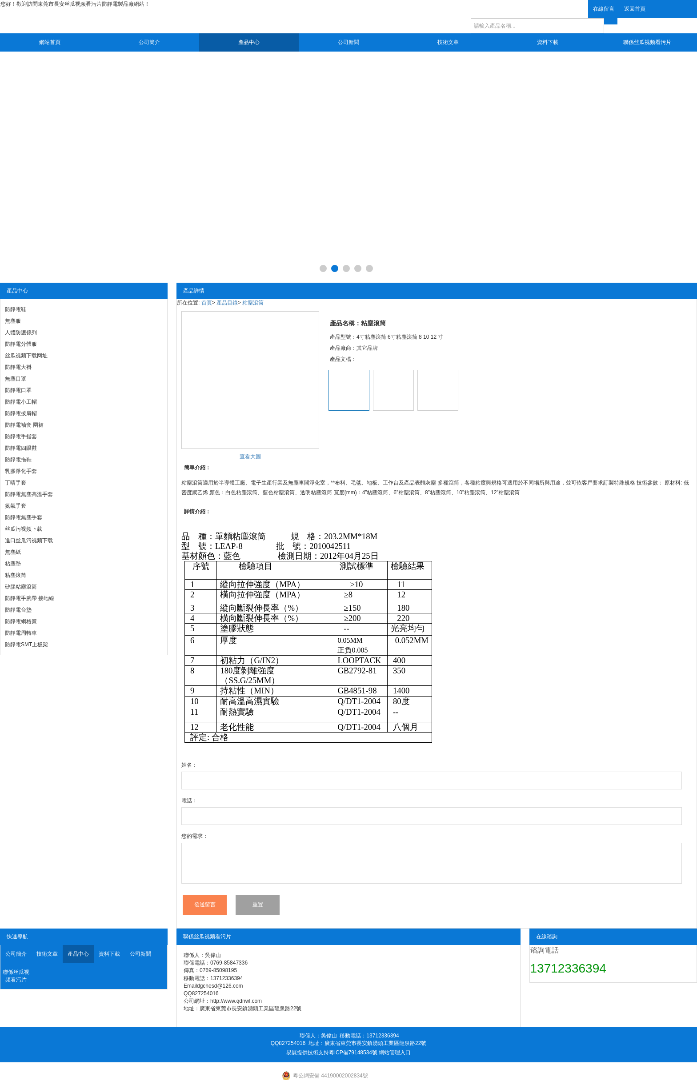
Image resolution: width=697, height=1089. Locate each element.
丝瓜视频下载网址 (26, 355)
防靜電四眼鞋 (21, 448)
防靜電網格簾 (21, 621)
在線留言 (603, 9)
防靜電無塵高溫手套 (29, 494)
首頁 (206, 303)
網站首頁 (49, 42)
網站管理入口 (395, 1052)
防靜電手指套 (21, 436)
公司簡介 (149, 42)
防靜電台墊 (18, 610)
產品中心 (249, 42)
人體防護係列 (21, 332)
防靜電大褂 (18, 367)
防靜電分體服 (21, 344)
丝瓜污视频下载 (23, 529)
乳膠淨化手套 (21, 471)
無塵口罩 (15, 379)
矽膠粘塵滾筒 (21, 587)
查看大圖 (250, 456)
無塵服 (13, 321)
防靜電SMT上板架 (26, 644)
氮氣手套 (15, 506)
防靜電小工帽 (21, 402)
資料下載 (547, 42)
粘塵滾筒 (15, 575)
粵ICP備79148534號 (353, 1052)
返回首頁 (634, 9)
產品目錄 (227, 303)
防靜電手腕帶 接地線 (29, 598)
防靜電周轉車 (21, 633)
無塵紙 (13, 552)
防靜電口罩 (18, 390)
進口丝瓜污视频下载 (29, 540)
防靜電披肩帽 (21, 413)
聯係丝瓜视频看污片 (647, 42)
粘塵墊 (13, 564)
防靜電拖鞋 (18, 459)
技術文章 (448, 42)
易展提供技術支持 (307, 1052)
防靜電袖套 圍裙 (24, 425)
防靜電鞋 (15, 309)
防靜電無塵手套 (23, 517)
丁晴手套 (15, 483)
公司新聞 (348, 42)
